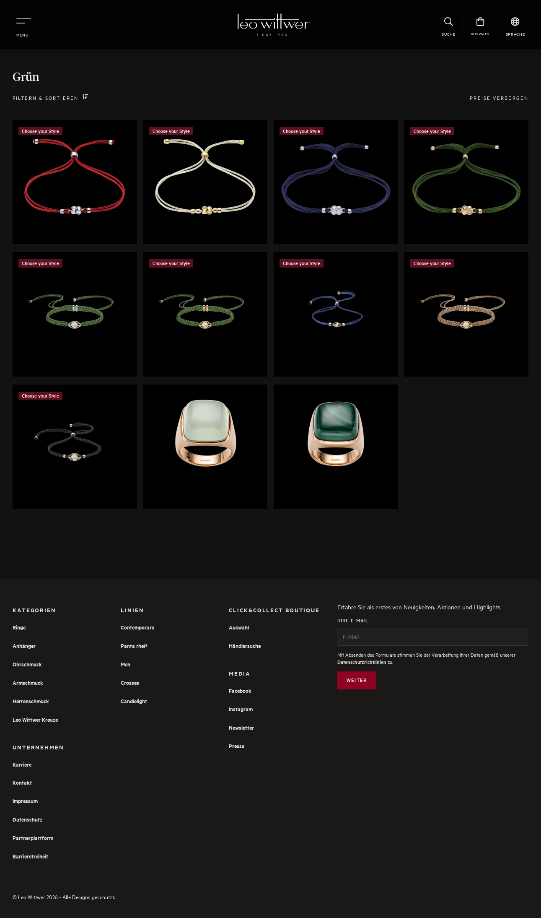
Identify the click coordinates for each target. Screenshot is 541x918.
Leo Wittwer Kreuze (35, 719)
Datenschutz (27, 819)
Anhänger (24, 646)
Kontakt (22, 782)
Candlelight (134, 701)
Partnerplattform (33, 838)
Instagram (241, 709)
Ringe (19, 627)
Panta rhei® (134, 646)
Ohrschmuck (27, 664)
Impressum (25, 801)
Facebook (240, 690)
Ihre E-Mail (432, 631)
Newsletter (241, 727)
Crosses (130, 683)
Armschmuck (28, 683)
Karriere (22, 764)
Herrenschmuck (31, 701)
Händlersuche (245, 646)
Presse (236, 746)
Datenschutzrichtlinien (361, 662)
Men (125, 664)
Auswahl (239, 627)
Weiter (357, 680)
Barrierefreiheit (30, 856)
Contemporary (138, 627)
